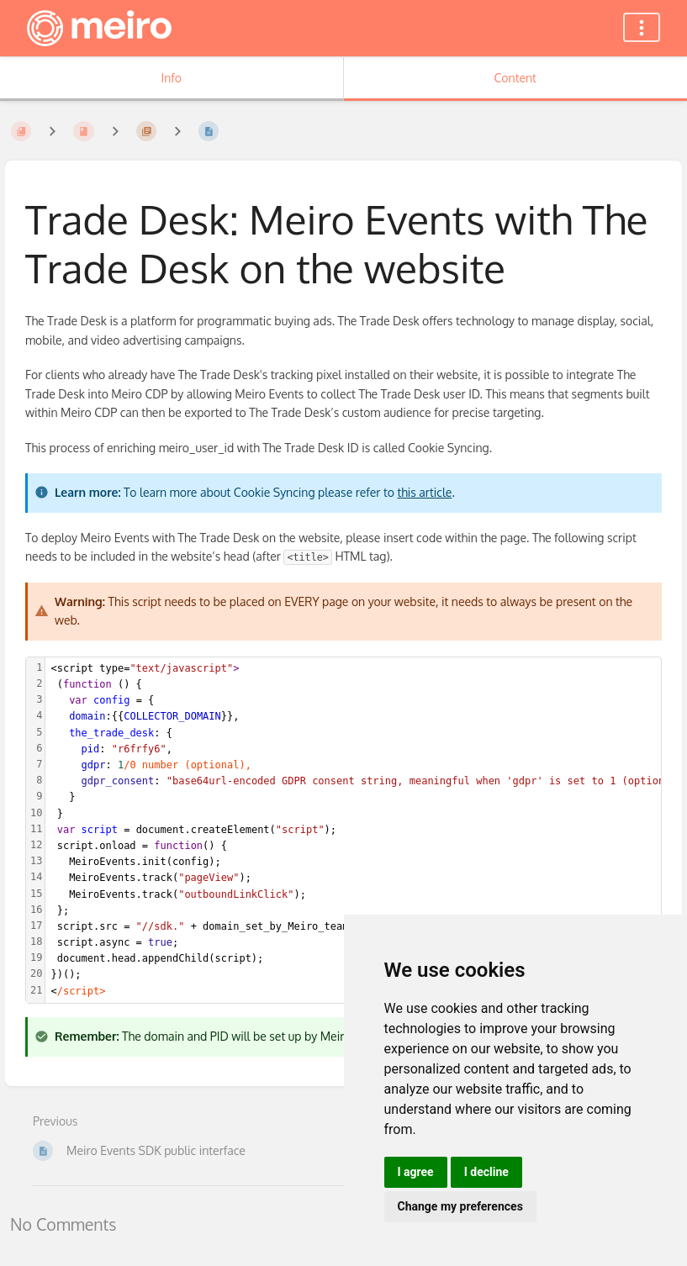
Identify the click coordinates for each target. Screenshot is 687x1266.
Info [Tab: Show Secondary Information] (171, 78)
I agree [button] (416, 1172)
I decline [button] (486, 1172)
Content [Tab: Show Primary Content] (515, 78)
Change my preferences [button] (460, 1206)
